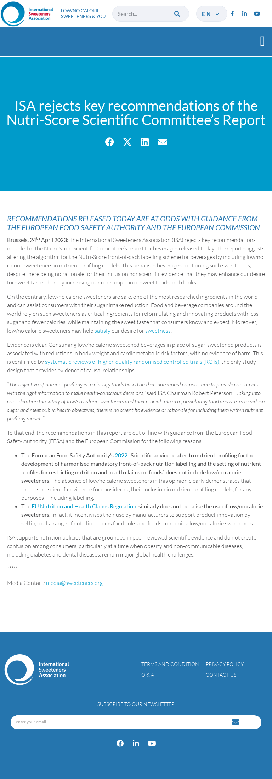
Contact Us (221, 675)
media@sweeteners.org (74, 582)
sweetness (158, 330)
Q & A (147, 675)
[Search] (177, 13)
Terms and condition (170, 664)
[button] (262, 41)
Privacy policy (225, 664)
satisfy (102, 330)
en (211, 14)
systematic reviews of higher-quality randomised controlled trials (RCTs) (132, 361)
